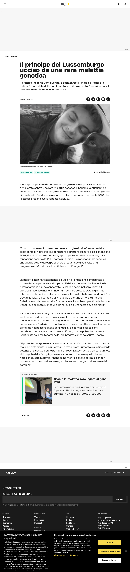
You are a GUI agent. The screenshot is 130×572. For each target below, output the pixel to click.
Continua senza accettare (110, 551)
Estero (14, 56)
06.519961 (106, 528)
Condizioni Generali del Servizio (66, 505)
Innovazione (8, 529)
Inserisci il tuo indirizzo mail (17, 494)
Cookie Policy (72, 529)
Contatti (70, 526)
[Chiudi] (126, 551)
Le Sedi (69, 520)
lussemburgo (26, 172)
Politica (5, 526)
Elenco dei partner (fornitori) (66, 555)
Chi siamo (71, 517)
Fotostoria (39, 520)
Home (7, 56)
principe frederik (42, 172)
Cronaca (6, 517)
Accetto (110, 542)
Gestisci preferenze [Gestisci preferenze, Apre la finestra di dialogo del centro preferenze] (110, 560)
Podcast (38, 523)
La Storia (70, 523)
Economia (7, 523)
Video (37, 517)
